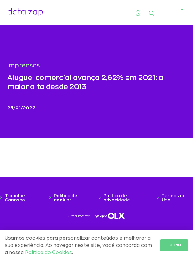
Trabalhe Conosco (15, 198)
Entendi (174, 245)
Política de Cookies (48, 252)
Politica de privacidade (117, 198)
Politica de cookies (65, 198)
